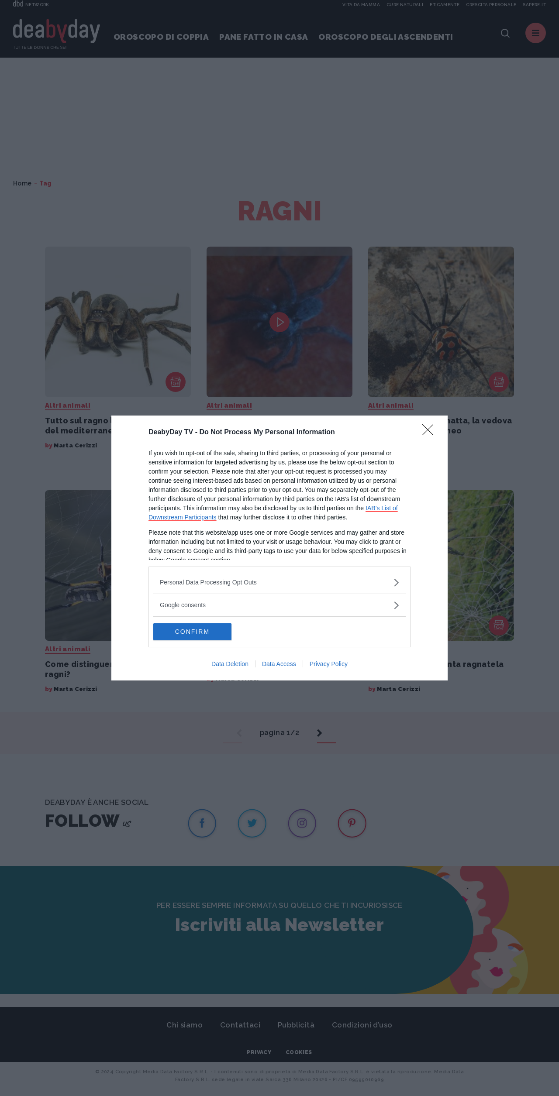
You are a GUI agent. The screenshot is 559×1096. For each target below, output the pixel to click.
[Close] (430, 432)
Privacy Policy (329, 664)
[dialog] (279, 548)
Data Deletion (229, 664)
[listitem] (279, 582)
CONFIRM (194, 632)
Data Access (279, 664)
